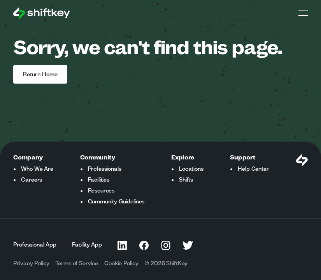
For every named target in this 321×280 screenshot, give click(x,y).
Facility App (87, 244)
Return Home (40, 74)
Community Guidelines (116, 201)
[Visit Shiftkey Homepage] (302, 160)
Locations (191, 168)
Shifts (186, 179)
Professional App (34, 244)
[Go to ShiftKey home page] (41, 13)
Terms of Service (76, 263)
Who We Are (37, 168)
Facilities (98, 179)
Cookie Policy (121, 263)
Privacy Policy (31, 263)
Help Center (253, 168)
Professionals (104, 168)
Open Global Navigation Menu (303, 13)
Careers (31, 179)
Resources (101, 190)
